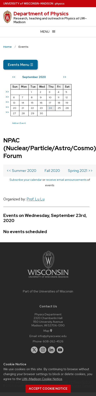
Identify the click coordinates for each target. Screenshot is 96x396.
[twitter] (34, 349)
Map (48, 331)
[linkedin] (51, 349)
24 (50, 108)
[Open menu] (48, 31)
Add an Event (19, 123)
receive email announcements (66, 180)
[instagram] (42, 349)
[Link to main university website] (48, 278)
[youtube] (60, 349)
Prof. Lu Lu (35, 199)
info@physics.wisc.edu (52, 336)
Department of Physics (41, 13)
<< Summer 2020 (21, 170)
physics (59, 3)
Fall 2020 (52, 170)
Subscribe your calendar (25, 180)
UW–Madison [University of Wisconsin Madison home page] (28, 3)
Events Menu (20, 64)
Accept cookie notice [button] (48, 389)
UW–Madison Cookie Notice (42, 379)
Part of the (48, 291)
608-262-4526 (53, 341)
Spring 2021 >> (80, 170)
